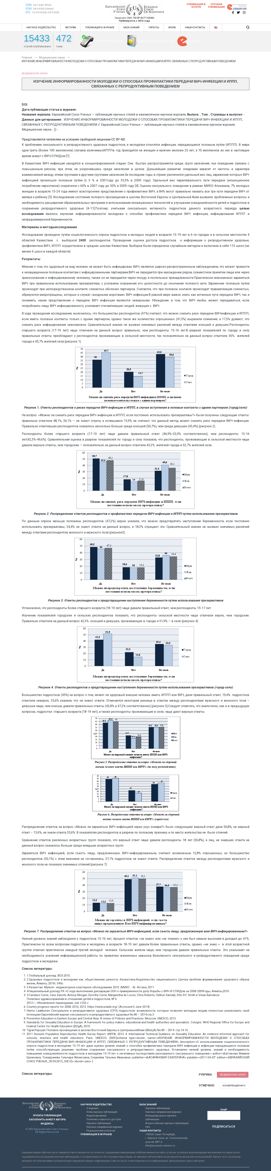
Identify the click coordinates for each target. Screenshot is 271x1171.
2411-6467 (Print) (42, 5)
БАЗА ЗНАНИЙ (131, 27)
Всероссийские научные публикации (167, 1123)
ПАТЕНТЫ (154, 27)
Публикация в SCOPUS (196, 5)
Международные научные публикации (160, 1117)
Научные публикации (98, 1123)
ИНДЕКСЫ (194, 41)
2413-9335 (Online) (43, 8)
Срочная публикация (216, 5)
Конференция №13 (234, 1085)
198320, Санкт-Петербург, (160, 1134)
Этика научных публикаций (101, 1112)
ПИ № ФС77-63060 (143, 17)
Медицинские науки (34, 73)
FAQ (147, 1127)
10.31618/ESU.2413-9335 (45, 12)
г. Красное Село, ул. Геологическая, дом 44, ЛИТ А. (166, 1140)
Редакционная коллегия (100, 1130)
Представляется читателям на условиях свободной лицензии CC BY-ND (73, 139)
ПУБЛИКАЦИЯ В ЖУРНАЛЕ (99, 27)
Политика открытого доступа (103, 1119)
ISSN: (29, 4)
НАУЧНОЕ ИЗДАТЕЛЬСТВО (41, 27)
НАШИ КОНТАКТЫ (195, 27)
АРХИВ (172, 27)
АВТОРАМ (70, 27)
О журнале (92, 1108)
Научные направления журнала (104, 1127)
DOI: (28, 12)
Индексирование (96, 1115)
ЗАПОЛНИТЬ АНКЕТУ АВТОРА (156, 41)
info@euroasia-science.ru (160, 1145)
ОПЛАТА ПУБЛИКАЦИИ (108, 41)
